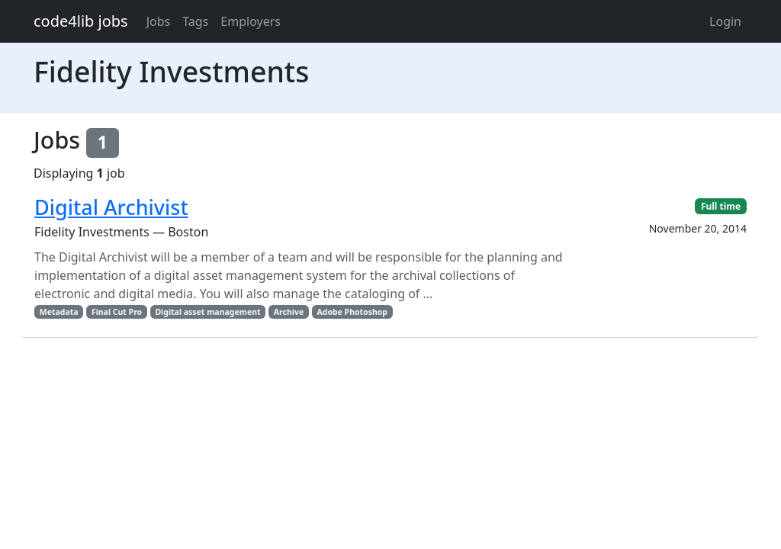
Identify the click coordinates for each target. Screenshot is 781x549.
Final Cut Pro (117, 312)
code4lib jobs (81, 21)
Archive (289, 312)
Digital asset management (207, 312)
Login (725, 21)
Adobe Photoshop (352, 312)
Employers (250, 21)
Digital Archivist (111, 207)
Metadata (59, 312)
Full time (721, 206)
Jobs (158, 21)
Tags (195, 21)
